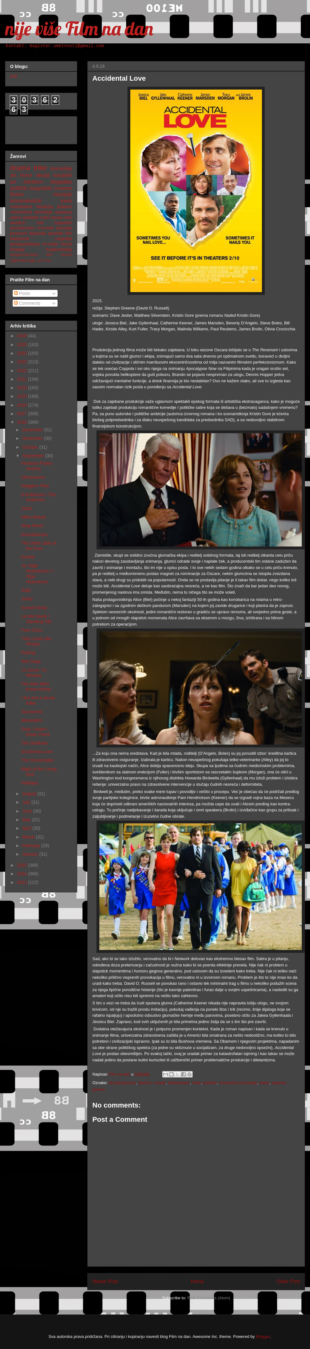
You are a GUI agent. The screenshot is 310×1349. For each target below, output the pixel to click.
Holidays (29, 782)
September (33, 455)
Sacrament (32, 711)
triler (40, 168)
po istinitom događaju (41, 182)
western (18, 222)
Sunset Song (33, 607)
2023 (22, 361)
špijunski (37, 233)
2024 (22, 353)
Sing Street (32, 525)
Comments (27, 303)
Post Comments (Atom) (208, 1298)
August (29, 793)
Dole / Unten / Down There (35, 732)
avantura (63, 212)
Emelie (28, 556)
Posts (22, 293)
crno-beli (45, 227)
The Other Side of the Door (38, 545)
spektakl (30, 217)
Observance (33, 477)
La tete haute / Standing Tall (36, 619)
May (27, 819)
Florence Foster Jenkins (36, 466)
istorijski (62, 194)
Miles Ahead (33, 517)
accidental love (122, 1082)
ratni (68, 217)
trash (66, 201)
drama (20, 168)
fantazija (44, 206)
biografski (40, 188)
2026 (22, 335)
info (13, 76)
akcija (43, 175)
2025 (22, 344)
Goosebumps (34, 534)
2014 (22, 873)
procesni (18, 233)
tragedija (63, 238)
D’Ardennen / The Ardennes (38, 497)
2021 (22, 379)
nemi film (44, 260)
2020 (22, 387)
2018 (22, 405)
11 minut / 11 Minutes (34, 672)
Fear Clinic (31, 630)
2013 (22, 882)
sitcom (66, 255)
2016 (22, 422)
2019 (22, 396)
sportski (55, 233)
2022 (22, 370)
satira (264, 1082)
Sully (26, 590)
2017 (22, 413)
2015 (22, 865)
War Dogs (31, 661)
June (27, 811)
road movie (51, 217)
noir (40, 222)
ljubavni (64, 206)
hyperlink (63, 222)
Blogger (263, 1336)
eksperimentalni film (31, 255)
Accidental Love (37, 751)
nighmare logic (23, 260)
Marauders (31, 720)
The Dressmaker (37, 760)
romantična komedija (238, 1082)
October (30, 447)
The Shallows (34, 743)
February (31, 845)
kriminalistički (25, 201)
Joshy (27, 598)
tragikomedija (59, 249)
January (30, 854)
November (33, 438)
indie (196, 1082)
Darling (28, 652)
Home (197, 1281)
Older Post (288, 1281)
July (26, 802)
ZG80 (26, 508)
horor (26, 175)
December (33, 429)
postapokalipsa (25, 244)
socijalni (62, 175)
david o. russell (152, 1082)
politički (210, 1082)
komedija (61, 169)
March (29, 837)
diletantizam (179, 1082)
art (13, 175)
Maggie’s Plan (35, 485)
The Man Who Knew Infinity (36, 686)
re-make (50, 244)
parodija (64, 227)
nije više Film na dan (79, 28)
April (27, 828)
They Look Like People (36, 641)
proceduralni (22, 227)
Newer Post (105, 1281)
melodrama (21, 206)
